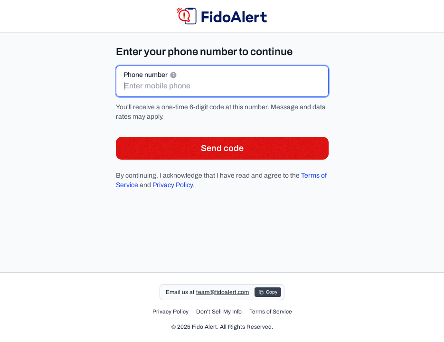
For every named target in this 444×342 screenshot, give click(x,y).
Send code (222, 148)
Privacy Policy (172, 185)
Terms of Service (270, 311)
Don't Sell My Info (219, 311)
